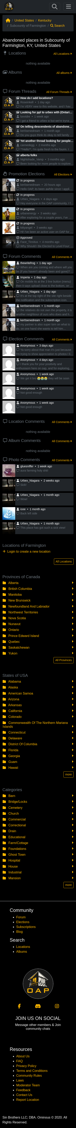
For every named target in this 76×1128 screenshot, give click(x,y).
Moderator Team (28, 1085)
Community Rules (29, 1075)
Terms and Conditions (32, 1070)
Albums (21, 951)
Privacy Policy (26, 1066)
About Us (23, 1056)
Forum (21, 917)
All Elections (63, 174)
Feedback (23, 1090)
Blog (19, 931)
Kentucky (44, 20)
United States (24, 20)
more (68, 774)
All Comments (62, 257)
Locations (23, 946)
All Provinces (63, 660)
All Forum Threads (59, 92)
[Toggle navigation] (54, 6)
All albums (64, 72)
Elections (22, 922)
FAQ (19, 1061)
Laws (20, 1080)
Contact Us (24, 1095)
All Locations (63, 53)
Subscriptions (26, 927)
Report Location (27, 1099)
